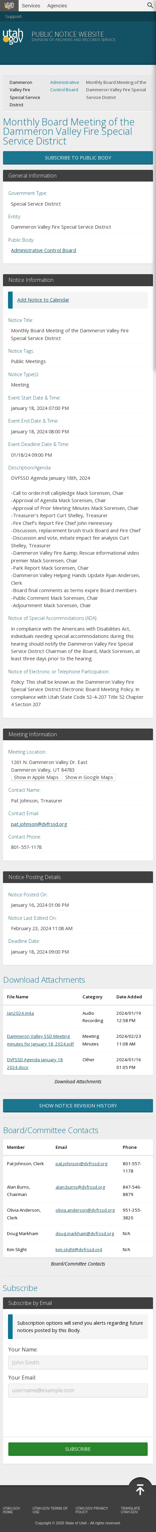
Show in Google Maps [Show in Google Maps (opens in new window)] (89, 777)
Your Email (21, 1377)
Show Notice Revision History (78, 1105)
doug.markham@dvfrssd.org (85, 1233)
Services (31, 5)
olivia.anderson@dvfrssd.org (85, 1210)
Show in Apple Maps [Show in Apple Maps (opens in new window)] (36, 777)
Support (13, 16)
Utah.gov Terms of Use (50, 1510)
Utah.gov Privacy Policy (92, 1510)
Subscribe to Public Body (78, 157)
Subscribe (77, 1449)
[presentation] (77, 1413)
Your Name (22, 1349)
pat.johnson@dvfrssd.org (39, 823)
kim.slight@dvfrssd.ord (79, 1249)
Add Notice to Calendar (43, 300)
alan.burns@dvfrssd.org (80, 1187)
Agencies (57, 5)
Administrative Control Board (64, 86)
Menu (142, 36)
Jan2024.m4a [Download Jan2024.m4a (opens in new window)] (20, 1013)
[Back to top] (140, 1490)
